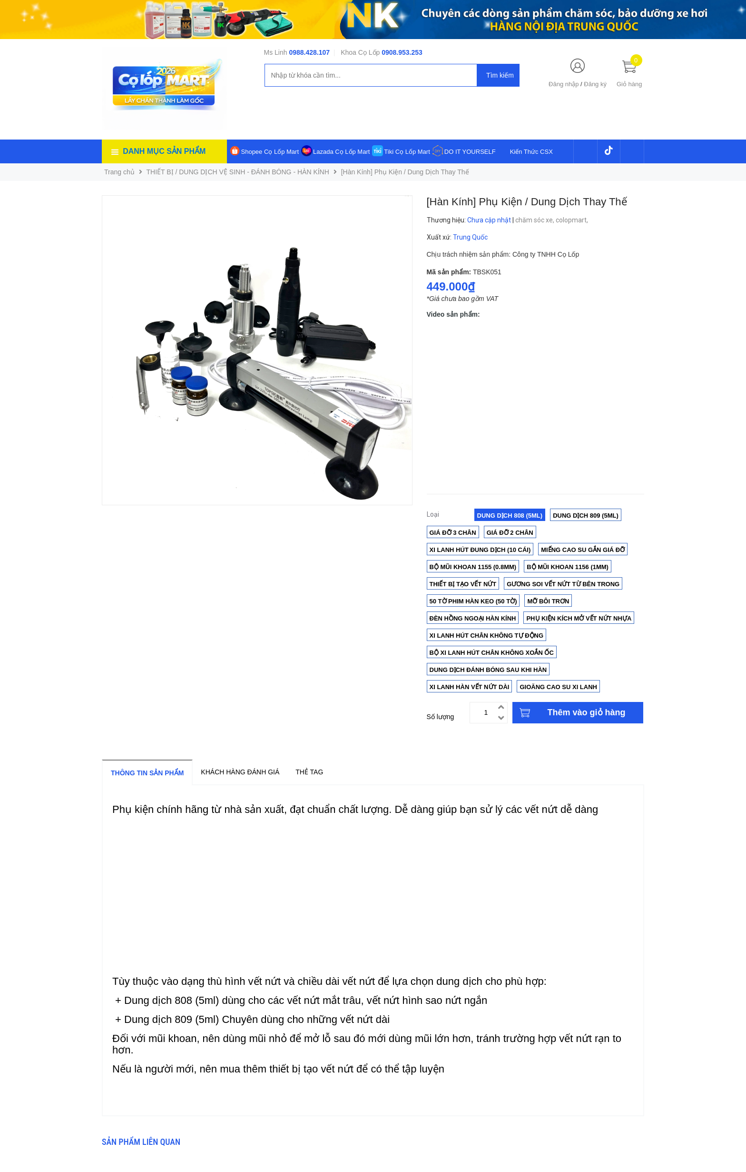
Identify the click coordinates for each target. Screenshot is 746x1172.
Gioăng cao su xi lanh (558, 687)
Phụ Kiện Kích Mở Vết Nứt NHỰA (578, 618)
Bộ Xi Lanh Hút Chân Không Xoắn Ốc (492, 652)
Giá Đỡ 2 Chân (510, 532)
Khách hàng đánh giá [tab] (240, 772)
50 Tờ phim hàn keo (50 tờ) (473, 601)
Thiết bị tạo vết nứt (463, 584)
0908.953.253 (402, 52)
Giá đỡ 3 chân (453, 532)
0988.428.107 (309, 52)
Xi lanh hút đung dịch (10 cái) (480, 549)
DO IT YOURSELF (470, 151)
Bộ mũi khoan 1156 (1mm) (568, 567)
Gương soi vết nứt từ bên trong (563, 584)
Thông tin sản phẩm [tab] (147, 773)
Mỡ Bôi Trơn (548, 601)
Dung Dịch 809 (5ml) (585, 515)
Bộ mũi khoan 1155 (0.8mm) (473, 567)
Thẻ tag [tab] (309, 772)
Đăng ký (595, 84)
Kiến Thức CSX (531, 151)
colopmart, (572, 220)
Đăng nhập (564, 84)
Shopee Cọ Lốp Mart (270, 151)
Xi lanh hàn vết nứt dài (470, 687)
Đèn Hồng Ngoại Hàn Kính (473, 618)
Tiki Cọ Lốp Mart (407, 151)
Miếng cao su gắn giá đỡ (583, 549)
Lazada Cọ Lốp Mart (341, 151)
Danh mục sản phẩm (164, 151)
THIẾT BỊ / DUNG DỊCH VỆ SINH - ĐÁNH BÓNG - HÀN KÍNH (238, 172)
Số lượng (440, 717)
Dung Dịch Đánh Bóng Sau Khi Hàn (488, 669)
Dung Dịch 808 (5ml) (510, 515)
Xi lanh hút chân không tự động (487, 635)
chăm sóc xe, (535, 220)
